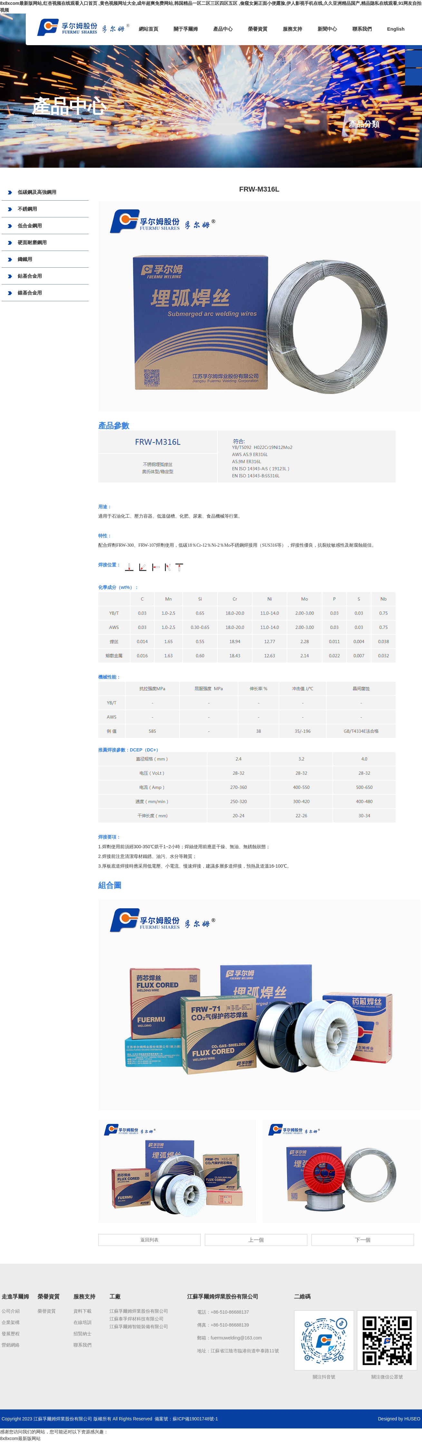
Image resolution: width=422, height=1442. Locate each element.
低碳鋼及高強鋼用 (31, 192)
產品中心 (223, 29)
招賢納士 (82, 1333)
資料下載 (82, 1311)
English (396, 29)
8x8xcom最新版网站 (20, 1438)
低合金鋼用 (24, 226)
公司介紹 (11, 1311)
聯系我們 (362, 29)
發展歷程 (11, 1333)
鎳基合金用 (24, 293)
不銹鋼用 (21, 209)
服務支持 (292, 29)
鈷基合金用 (24, 276)
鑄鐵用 (19, 259)
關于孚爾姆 (186, 29)
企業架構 (11, 1322)
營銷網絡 (11, 1345)
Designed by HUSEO (399, 1418)
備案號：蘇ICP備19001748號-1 (186, 1418)
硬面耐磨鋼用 (26, 243)
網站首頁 (148, 29)
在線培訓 (82, 1322)
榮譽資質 (257, 29)
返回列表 (149, 1239)
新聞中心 (327, 29)
